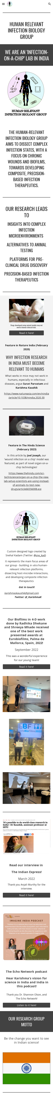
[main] (26, 30)
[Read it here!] (26, 333)
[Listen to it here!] (26, 1005)
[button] (3, 4)
